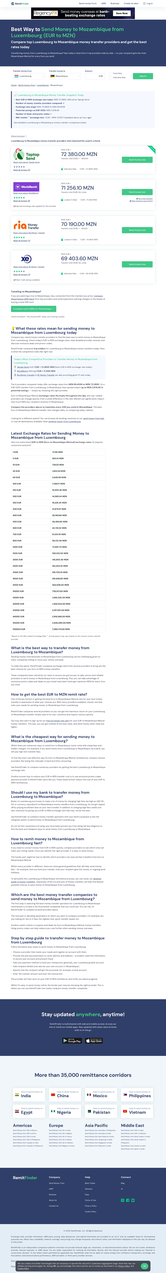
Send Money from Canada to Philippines (28, 1146)
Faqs (87, 1194)
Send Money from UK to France (60, 1137)
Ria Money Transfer (26, 375)
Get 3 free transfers (145, 199)
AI (122, 1189)
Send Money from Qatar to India (133, 1149)
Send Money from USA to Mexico (25, 1130)
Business (115, 3)
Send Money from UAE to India (132, 1130)
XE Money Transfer (46, 375)
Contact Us (53, 1206)
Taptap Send (23, 367)
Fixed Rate (117, 73)
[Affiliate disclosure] (19, 136)
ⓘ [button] (28, 117)
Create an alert (131, 3)
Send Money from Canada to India (25, 1143)
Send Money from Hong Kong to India (98, 1140)
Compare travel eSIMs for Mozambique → (33, 308)
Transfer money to (57, 71)
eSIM (103, 3)
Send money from (88, 3)
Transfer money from (22, 71)
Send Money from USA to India (24, 1137)
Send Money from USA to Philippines (26, 1140)
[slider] (19, 167)
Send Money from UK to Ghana (60, 1140)
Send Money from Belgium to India (61, 1146)
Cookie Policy (23, 1268)
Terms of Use (90, 1200)
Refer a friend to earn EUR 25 (142, 201)
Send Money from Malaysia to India (98, 1146)
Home (14, 85)
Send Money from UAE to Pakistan (133, 1133)
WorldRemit (22, 371)
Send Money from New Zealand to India (99, 1137)
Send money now (137, 159)
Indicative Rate (119, 77)
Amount (88, 71)
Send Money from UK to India (60, 1130)
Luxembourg (43, 85)
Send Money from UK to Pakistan (61, 1143)
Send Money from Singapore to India (98, 1143)
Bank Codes (90, 1183)
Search (143, 76)
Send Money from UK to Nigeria (60, 1133)
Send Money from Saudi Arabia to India (135, 1137)
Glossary (88, 1189)
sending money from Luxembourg (65, 421)
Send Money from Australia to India (98, 1133)
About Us (53, 1200)
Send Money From (56, 1183)
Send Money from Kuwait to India (133, 1146)
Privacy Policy (124, 1266)
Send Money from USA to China (24, 1133)
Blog (123, 1183)
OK (144, 1266)
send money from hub (93, 418)
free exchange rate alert (57, 720)
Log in (148, 3)
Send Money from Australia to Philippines (100, 1130)
